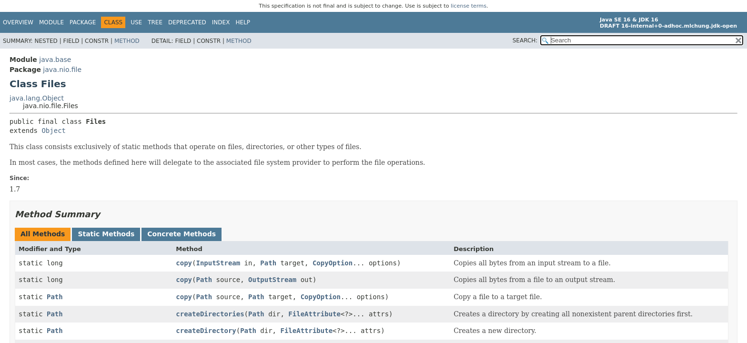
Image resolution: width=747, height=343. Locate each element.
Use (136, 22)
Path (268, 263)
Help (242, 22)
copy (184, 263)
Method (127, 41)
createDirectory (206, 330)
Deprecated (187, 22)
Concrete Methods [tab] (181, 234)
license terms (468, 6)
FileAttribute (314, 314)
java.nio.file (62, 69)
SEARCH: (525, 40)
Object (53, 130)
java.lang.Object (37, 98)
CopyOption (333, 263)
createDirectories (210, 314)
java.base (55, 59)
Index (221, 22)
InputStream (218, 263)
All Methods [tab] (42, 234)
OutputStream (272, 279)
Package (83, 22)
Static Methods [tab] (106, 234)
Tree (155, 22)
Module (51, 22)
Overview (18, 22)
